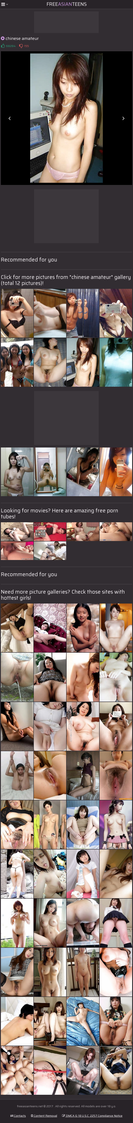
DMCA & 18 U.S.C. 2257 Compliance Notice (92, 1115)
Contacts (18, 1115)
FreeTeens (67, 4)
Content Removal (44, 1115)
